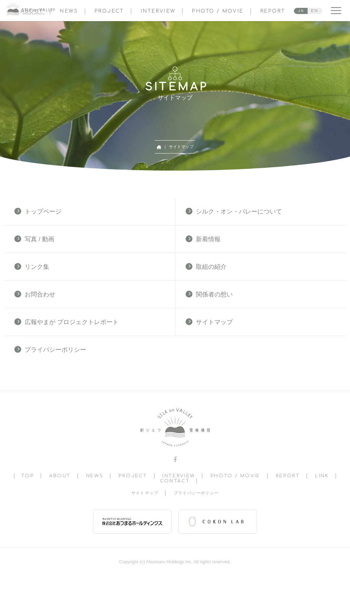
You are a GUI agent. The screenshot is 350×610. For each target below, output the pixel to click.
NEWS (68, 11)
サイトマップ (209, 321)
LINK (322, 475)
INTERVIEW (158, 11)
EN (314, 11)
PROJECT (109, 11)
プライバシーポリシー (50, 349)
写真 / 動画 (34, 239)
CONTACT (175, 480)
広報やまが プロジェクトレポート (66, 321)
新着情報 (203, 239)
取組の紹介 (206, 266)
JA (301, 11)
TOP (27, 475)
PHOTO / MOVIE (217, 11)
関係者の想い (209, 294)
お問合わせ (34, 294)
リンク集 (31, 266)
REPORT (272, 11)
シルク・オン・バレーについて (234, 211)
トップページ (38, 211)
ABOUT (60, 475)
